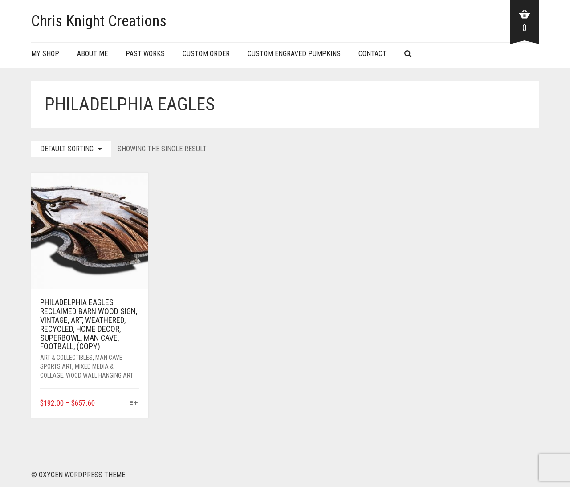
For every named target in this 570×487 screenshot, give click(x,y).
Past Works (145, 53)
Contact (372, 53)
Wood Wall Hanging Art (99, 375)
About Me (92, 53)
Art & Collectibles (66, 357)
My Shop (45, 53)
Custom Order (206, 53)
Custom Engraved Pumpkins (294, 53)
